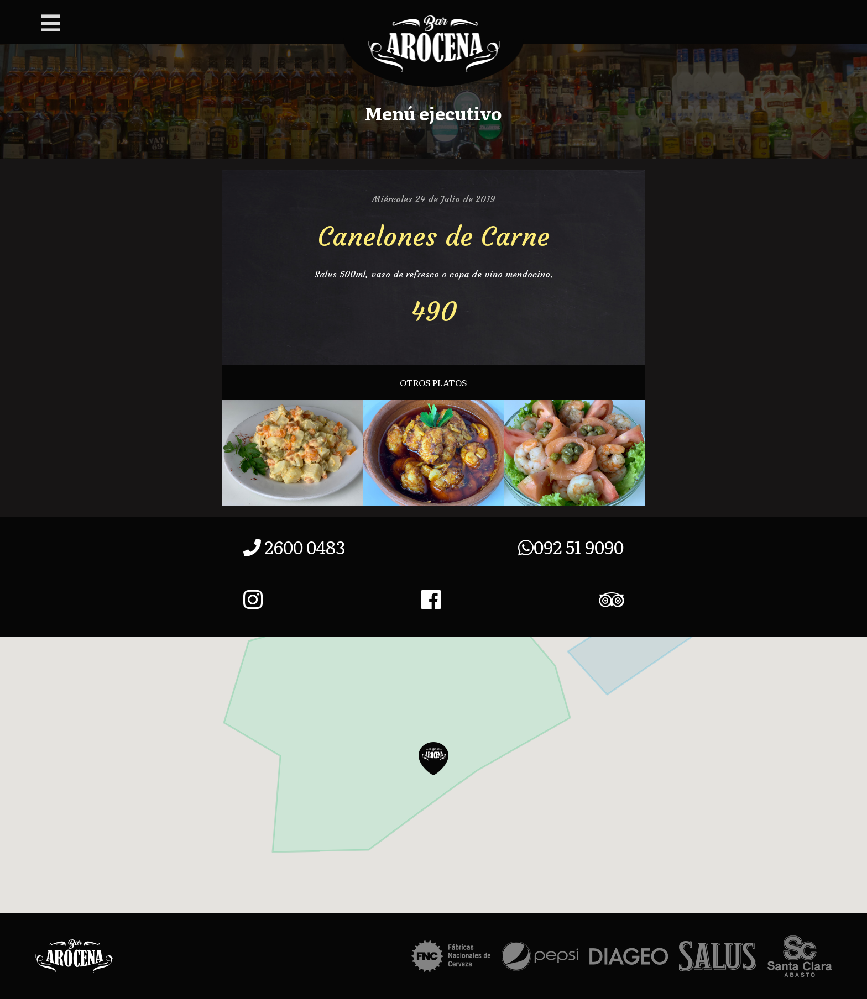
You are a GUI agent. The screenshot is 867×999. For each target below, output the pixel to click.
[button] (433, 758)
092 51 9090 (571, 546)
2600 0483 (294, 546)
